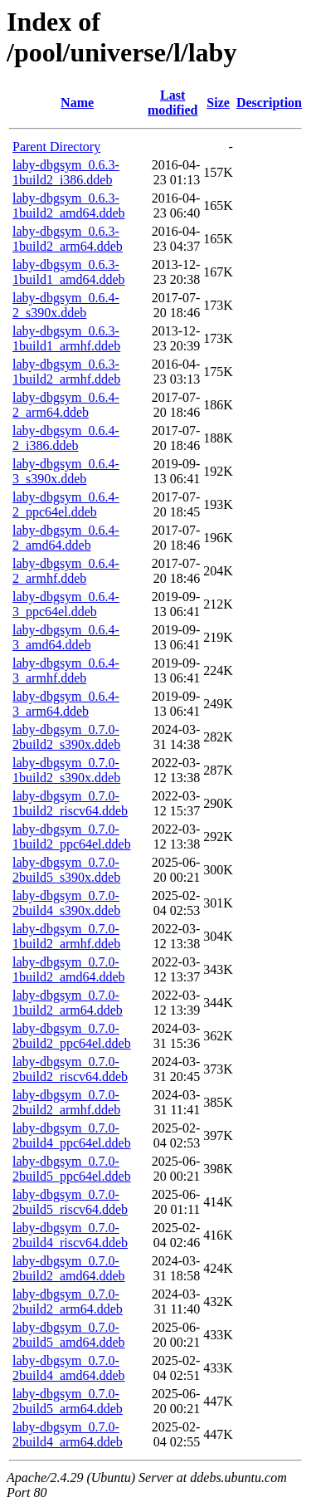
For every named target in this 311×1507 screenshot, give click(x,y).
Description (269, 102)
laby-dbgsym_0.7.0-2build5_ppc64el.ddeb (71, 1168)
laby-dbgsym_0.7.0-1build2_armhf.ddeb (66, 936)
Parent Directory (56, 146)
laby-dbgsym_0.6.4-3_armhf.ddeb (65, 670)
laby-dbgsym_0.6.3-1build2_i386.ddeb (65, 172)
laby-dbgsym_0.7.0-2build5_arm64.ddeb (67, 1401)
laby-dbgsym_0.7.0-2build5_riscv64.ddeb (70, 1201)
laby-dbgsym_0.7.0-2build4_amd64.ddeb (68, 1367)
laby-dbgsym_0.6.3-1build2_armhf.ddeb (66, 371)
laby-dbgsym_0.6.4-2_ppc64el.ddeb (65, 504)
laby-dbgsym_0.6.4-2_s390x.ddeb (65, 305)
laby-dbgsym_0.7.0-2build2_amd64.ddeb (68, 1268)
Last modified (172, 102)
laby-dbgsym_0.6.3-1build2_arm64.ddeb (67, 238)
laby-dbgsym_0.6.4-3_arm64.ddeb (65, 703)
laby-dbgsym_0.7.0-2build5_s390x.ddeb (66, 869)
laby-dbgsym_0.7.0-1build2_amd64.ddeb (68, 969)
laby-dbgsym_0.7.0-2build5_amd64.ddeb (68, 1334)
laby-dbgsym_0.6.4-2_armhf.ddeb (65, 570)
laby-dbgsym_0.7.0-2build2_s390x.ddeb (66, 736)
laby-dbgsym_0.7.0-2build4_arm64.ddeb (67, 1434)
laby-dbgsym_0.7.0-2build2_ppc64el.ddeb (71, 1035)
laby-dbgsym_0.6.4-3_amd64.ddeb (65, 637)
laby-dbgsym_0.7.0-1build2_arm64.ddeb (67, 1002)
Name (77, 102)
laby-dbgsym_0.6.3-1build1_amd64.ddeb (68, 271)
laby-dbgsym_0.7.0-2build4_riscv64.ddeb (70, 1235)
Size (218, 102)
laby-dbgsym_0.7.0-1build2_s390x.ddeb (66, 770)
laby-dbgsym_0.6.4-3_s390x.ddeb (65, 471)
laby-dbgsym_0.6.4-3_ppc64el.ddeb (65, 604)
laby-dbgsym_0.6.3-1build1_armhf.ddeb (66, 338)
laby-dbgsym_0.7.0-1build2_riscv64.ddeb (70, 803)
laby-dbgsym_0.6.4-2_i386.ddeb (65, 438)
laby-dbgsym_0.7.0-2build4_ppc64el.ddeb (71, 1135)
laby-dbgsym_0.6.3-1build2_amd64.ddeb (68, 205)
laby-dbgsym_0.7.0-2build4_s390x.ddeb (66, 902)
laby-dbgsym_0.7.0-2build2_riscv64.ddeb (70, 1069)
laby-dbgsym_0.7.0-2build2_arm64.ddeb (67, 1301)
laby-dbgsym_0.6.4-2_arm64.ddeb (65, 404)
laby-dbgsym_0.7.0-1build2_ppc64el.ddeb (71, 836)
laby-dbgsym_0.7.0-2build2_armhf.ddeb (66, 1102)
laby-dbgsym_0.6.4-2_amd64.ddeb (65, 537)
